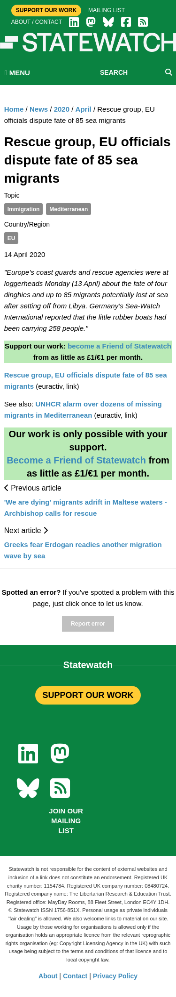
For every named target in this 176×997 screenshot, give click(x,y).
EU (11, 238)
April (84, 109)
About (47, 976)
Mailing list (106, 10)
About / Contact (36, 22)
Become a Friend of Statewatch (76, 460)
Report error (88, 623)
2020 (61, 109)
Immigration (24, 209)
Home (14, 109)
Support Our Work (46, 10)
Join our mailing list (66, 820)
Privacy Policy (115, 976)
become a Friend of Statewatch (119, 346)
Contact (75, 976)
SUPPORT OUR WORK (88, 695)
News (39, 109)
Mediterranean (68, 209)
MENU (17, 73)
